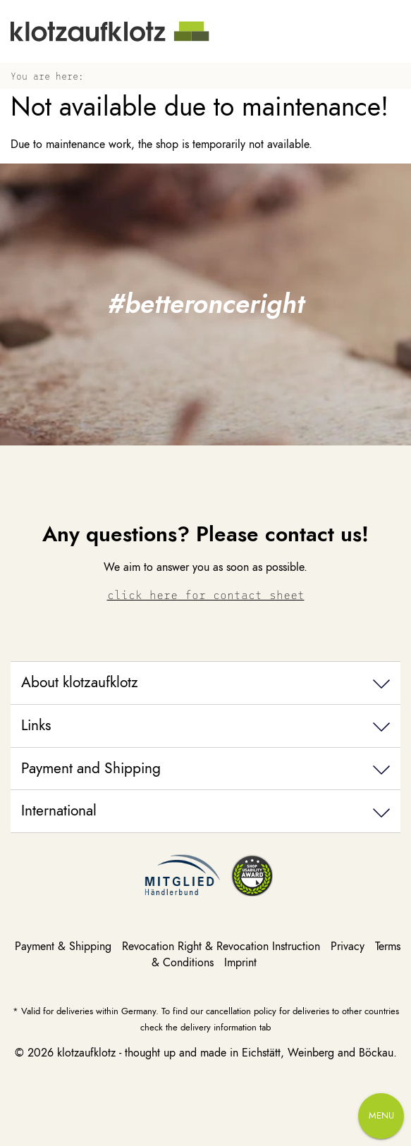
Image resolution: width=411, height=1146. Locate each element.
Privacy (349, 946)
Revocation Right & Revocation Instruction (223, 946)
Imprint (240, 963)
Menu (381, 1115)
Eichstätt (261, 1053)
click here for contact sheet (206, 594)
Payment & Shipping (65, 946)
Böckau (376, 1053)
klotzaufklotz (86, 1053)
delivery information (218, 1027)
